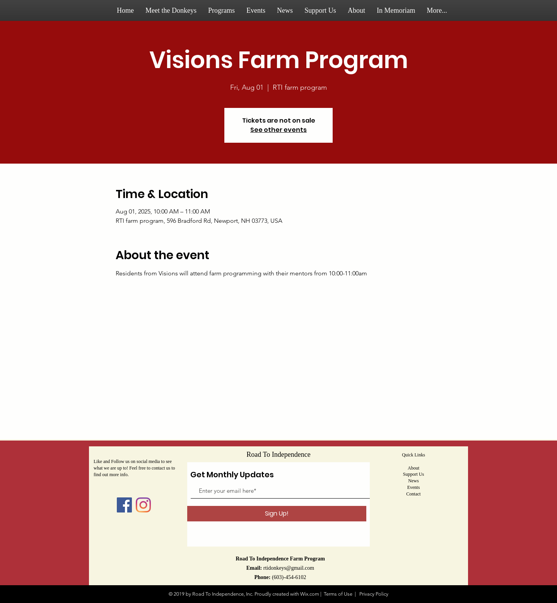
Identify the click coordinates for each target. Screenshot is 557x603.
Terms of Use (338, 594)
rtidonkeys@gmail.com (288, 568)
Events (413, 487)
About (413, 468)
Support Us (413, 474)
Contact (413, 494)
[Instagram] (143, 504)
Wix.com (309, 594)
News (413, 480)
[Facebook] (124, 504)
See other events (278, 129)
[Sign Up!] (276, 513)
